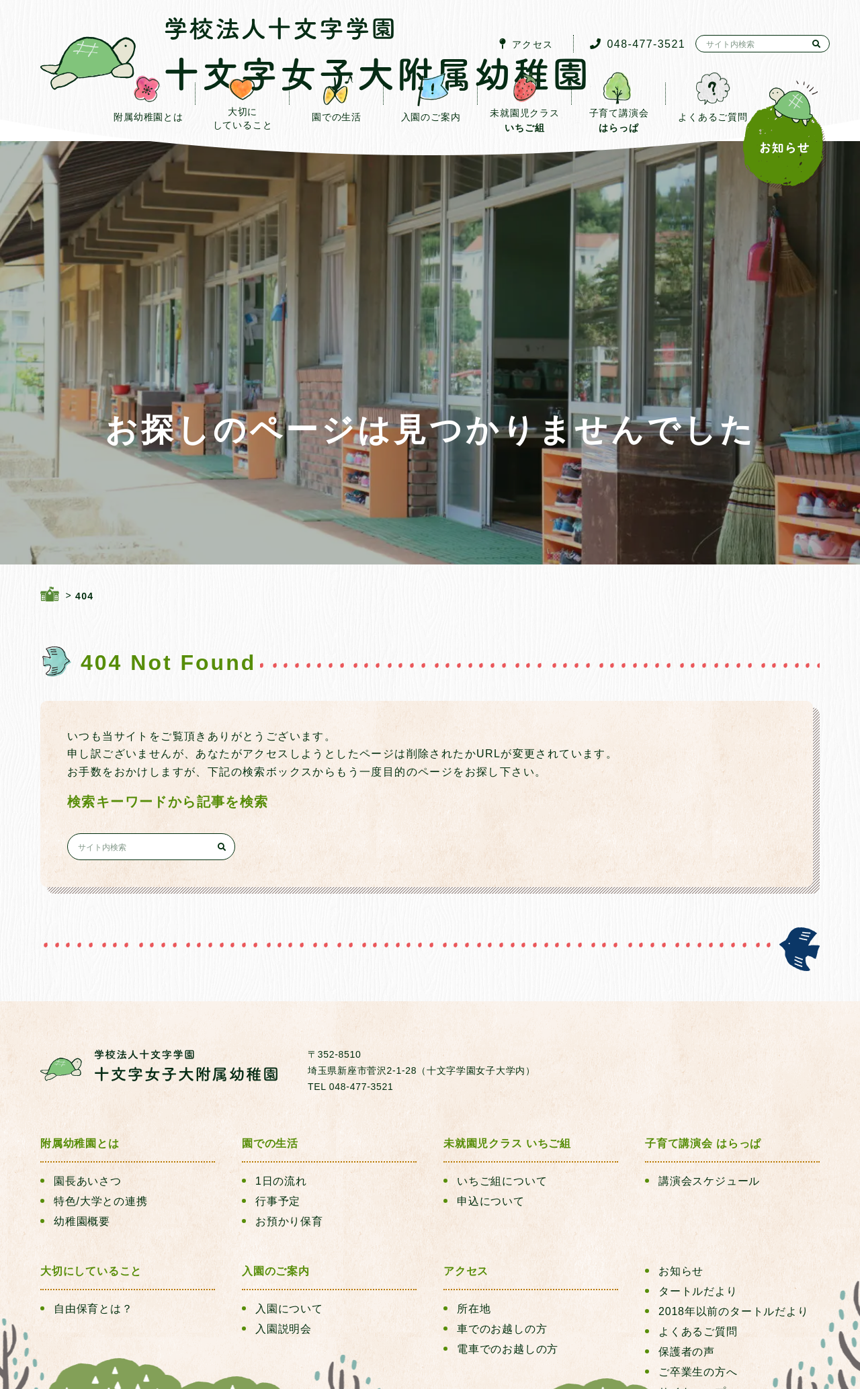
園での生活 (270, 1002)
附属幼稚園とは (80, 1002)
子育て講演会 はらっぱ (703, 1002)
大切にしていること (91, 1130)
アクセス (465, 1130)
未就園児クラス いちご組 (507, 1002)
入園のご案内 (276, 1130)
